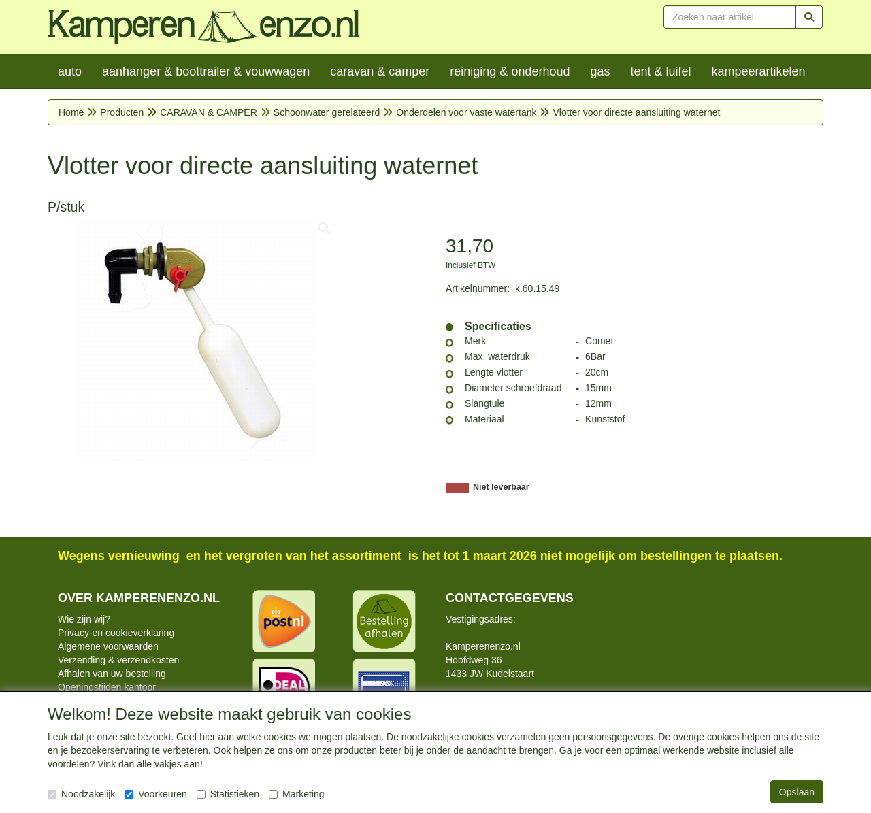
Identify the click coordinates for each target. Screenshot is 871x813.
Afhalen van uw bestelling (112, 673)
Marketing (296, 794)
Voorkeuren (156, 794)
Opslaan (797, 791)
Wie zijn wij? (84, 619)
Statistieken (228, 794)
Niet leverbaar (501, 487)
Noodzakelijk (81, 794)
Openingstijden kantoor (107, 687)
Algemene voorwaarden (108, 646)
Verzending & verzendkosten (118, 659)
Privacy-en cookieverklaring (116, 632)
